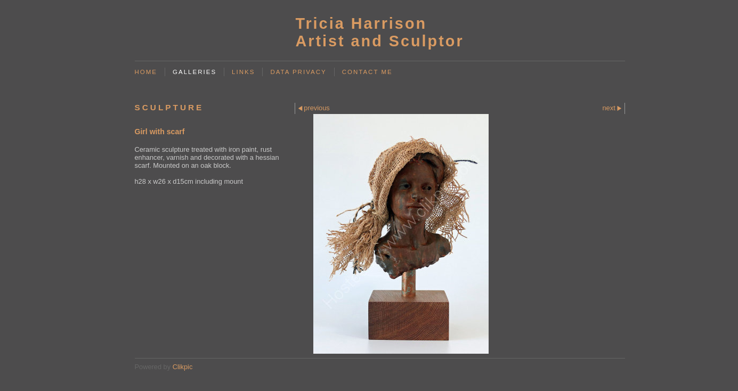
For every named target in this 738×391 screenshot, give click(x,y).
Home (146, 72)
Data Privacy (298, 72)
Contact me (367, 72)
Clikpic (183, 367)
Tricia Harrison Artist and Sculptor (379, 32)
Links (243, 72)
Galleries (194, 72)
